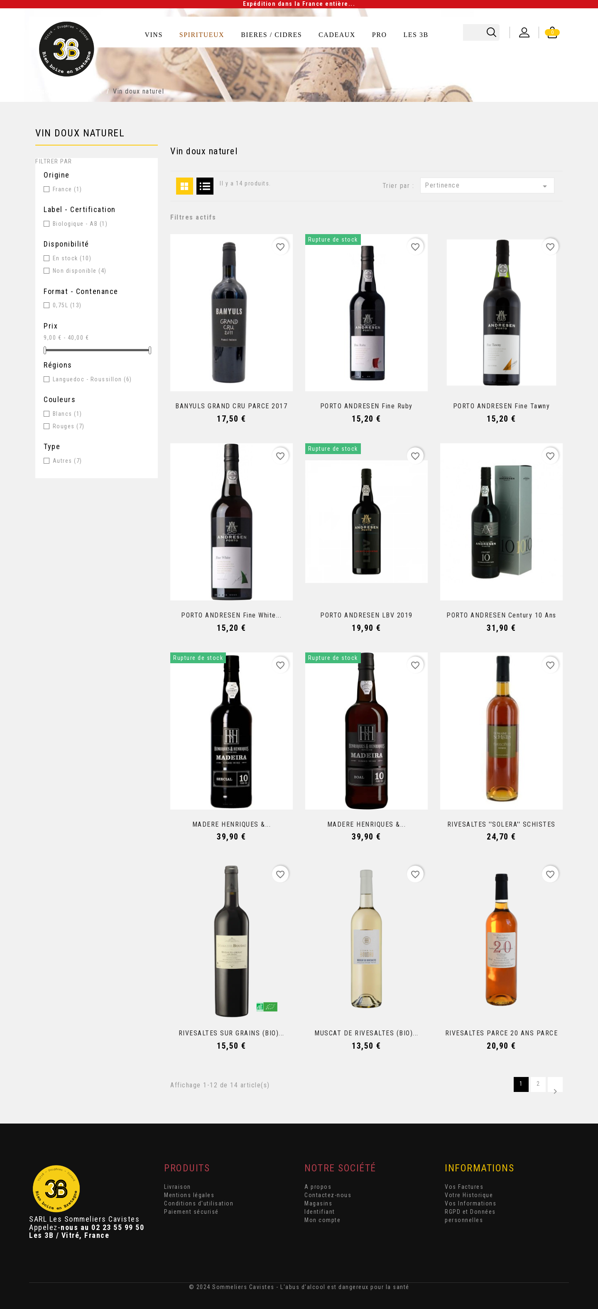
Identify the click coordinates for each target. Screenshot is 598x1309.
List (204, 186)
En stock (72, 258)
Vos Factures (464, 1186)
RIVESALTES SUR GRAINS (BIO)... (231, 1033)
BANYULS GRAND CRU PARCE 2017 (231, 406)
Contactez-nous (327, 1195)
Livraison (177, 1186)
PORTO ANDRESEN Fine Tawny (501, 406)
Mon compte (322, 1220)
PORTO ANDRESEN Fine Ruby (366, 406)
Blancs (67, 413)
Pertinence (487, 186)
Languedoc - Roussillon (92, 379)
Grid (184, 186)
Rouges (69, 426)
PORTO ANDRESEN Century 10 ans (501, 615)
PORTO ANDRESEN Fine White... (231, 615)
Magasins (318, 1203)
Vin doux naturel (80, 133)
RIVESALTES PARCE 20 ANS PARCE (501, 1033)
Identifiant (319, 1211)
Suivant (555, 1089)
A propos (317, 1186)
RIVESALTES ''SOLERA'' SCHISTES (501, 824)
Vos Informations (470, 1203)
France (67, 189)
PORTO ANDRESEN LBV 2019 (366, 615)
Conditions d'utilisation (198, 1203)
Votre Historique (469, 1195)
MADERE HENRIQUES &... (231, 824)
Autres (67, 460)
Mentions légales (189, 1195)
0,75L (67, 305)
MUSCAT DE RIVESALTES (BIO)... (366, 1033)
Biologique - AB (80, 223)
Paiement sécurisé (191, 1211)
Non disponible (80, 270)
